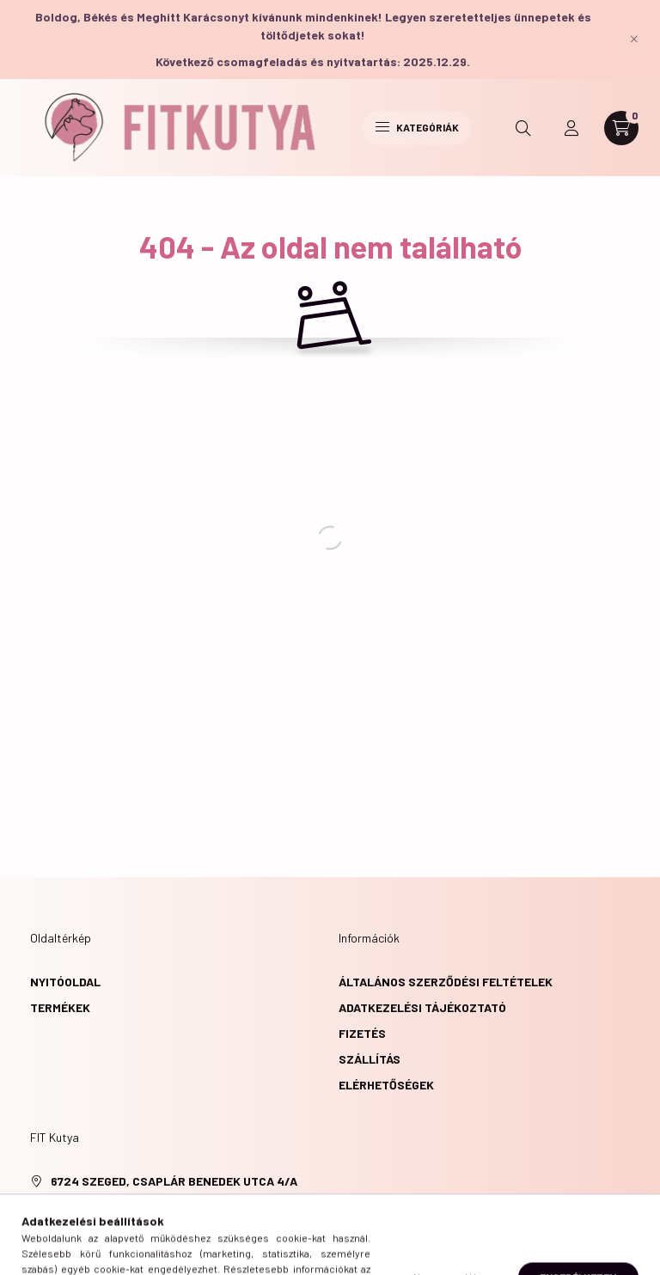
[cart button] (621, 128)
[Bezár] (634, 39)
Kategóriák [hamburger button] (417, 127)
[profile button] (571, 128)
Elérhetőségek (386, 1084)
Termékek (60, 1007)
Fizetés (362, 1033)
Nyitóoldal (65, 981)
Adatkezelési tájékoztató (422, 1007)
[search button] (523, 128)
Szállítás (369, 1059)
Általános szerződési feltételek (446, 981)
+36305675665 (92, 1206)
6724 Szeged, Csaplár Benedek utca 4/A (174, 1181)
